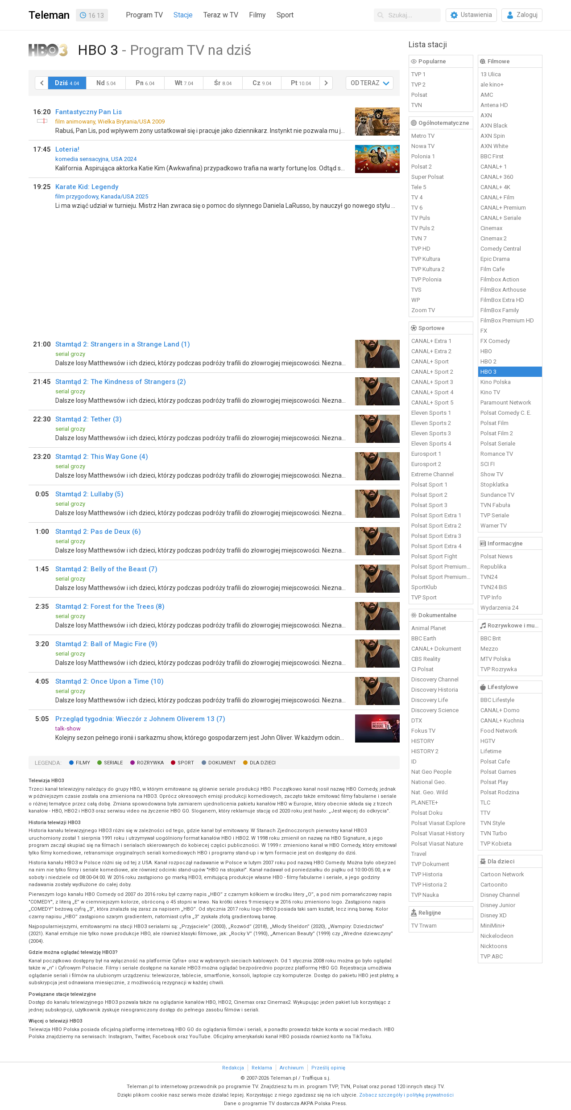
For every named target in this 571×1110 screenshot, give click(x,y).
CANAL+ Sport (430, 361)
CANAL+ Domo (500, 710)
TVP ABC (491, 956)
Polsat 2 (421, 166)
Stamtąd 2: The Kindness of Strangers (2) (120, 382)
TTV (485, 812)
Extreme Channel (432, 474)
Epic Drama (495, 259)
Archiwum (292, 1068)
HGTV (487, 741)
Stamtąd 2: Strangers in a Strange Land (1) (122, 344)
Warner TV (493, 525)
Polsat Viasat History (437, 833)
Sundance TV (497, 494)
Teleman (49, 15)
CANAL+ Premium (503, 207)
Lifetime (490, 751)
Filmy (257, 15)
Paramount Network (505, 402)
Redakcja (233, 1068)
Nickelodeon (496, 936)
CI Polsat (422, 669)
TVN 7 (418, 238)
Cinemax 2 (493, 238)
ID (414, 761)
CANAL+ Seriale (500, 218)
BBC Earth (423, 638)
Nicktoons (493, 946)
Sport (285, 15)
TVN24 (488, 577)
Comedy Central (500, 248)
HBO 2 (488, 361)
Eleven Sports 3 (431, 433)
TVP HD (420, 248)
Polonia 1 (423, 156)
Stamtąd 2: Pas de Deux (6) (98, 532)
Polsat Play (494, 782)
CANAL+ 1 (493, 166)
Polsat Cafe (495, 761)
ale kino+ (492, 84)
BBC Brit (490, 638)
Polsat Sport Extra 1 (436, 515)
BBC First (492, 156)
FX (483, 330)
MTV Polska (495, 659)
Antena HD (494, 105)
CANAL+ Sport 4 (432, 392)
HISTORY (422, 741)
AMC (486, 94)
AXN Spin (492, 135)
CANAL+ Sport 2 (432, 371)
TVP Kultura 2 (428, 269)
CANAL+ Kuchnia (502, 720)
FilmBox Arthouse (503, 289)
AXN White (494, 146)
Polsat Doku (427, 812)
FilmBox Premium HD (507, 320)
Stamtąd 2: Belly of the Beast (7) (106, 569)
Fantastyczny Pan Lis (88, 112)
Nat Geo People (431, 771)
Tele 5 (418, 187)
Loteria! (67, 149)
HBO (486, 351)
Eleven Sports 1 (431, 412)
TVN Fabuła (495, 505)
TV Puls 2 (422, 228)
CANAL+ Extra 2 (431, 351)
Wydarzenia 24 (499, 607)
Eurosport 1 (426, 453)
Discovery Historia (434, 689)
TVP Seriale (494, 515)
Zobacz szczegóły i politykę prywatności (406, 1095)
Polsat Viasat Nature (437, 843)
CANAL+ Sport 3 (432, 382)
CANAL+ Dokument (436, 648)
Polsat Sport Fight (434, 556)
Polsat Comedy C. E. (505, 412)
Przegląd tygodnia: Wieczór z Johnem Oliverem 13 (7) (140, 719)
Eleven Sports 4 (431, 443)
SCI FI (487, 464)
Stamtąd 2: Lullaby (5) (89, 494)
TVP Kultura (425, 259)
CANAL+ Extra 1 (431, 341)
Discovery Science (435, 710)
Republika (493, 566)
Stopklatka (494, 484)
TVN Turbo (493, 833)
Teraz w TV (220, 15)
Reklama (262, 1068)
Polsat (419, 94)
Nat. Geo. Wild (429, 792)
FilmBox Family (499, 310)
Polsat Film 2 (496, 433)
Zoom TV (423, 310)
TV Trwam (424, 925)
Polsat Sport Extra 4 (436, 546)
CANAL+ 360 (496, 176)
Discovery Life (429, 700)
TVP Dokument (430, 864)
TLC (485, 802)
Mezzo (489, 648)
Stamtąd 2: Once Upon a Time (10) (109, 681)
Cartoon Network (502, 874)
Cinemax (491, 228)
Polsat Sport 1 (429, 484)
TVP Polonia (426, 279)
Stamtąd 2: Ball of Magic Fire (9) (106, 644)
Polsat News (496, 556)
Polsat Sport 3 (429, 505)
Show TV (491, 474)
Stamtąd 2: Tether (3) (88, 419)
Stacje (183, 15)
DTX (416, 720)
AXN (486, 115)
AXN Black (494, 125)
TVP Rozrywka (498, 669)
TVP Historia (427, 874)
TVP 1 (418, 74)
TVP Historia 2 (429, 884)
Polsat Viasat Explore (438, 823)
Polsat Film (494, 423)
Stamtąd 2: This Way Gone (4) (101, 457)
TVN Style (492, 823)
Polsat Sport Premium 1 (441, 566)
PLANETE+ (424, 802)
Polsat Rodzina (499, 792)
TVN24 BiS (493, 587)
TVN (416, 105)
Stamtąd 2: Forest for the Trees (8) (110, 606)
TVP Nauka (425, 894)
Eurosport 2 (426, 464)
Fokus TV (423, 730)
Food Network (498, 730)
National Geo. (428, 782)
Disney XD (493, 915)
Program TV (144, 15)
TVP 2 (418, 84)
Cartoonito (494, 884)
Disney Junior (497, 905)
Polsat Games (498, 771)
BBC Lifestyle (497, 700)
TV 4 (416, 197)
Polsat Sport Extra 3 (436, 535)
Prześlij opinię (328, 1068)
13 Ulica (490, 74)
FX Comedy (495, 341)
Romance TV (496, 453)
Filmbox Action (499, 279)
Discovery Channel (435, 679)
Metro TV (422, 135)
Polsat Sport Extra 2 (436, 525)
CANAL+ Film (497, 197)
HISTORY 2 (425, 751)
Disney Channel (500, 894)
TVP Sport (424, 597)
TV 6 (416, 207)
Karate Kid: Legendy (86, 187)
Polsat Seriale (497, 443)
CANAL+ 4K (495, 187)
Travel (418, 853)
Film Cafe (492, 269)
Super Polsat (427, 176)
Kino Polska (495, 382)
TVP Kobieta (496, 843)
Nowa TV (422, 146)
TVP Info (491, 597)
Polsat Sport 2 (429, 494)
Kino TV (490, 392)
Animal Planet (428, 628)
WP (415, 300)
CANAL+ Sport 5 (432, 402)
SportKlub (424, 587)
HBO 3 (488, 371)
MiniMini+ (492, 925)
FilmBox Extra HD (502, 300)
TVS (416, 289)
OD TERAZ (365, 83)
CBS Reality (425, 659)
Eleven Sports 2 (431, 423)
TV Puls (420, 218)
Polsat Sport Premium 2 (441, 577)
